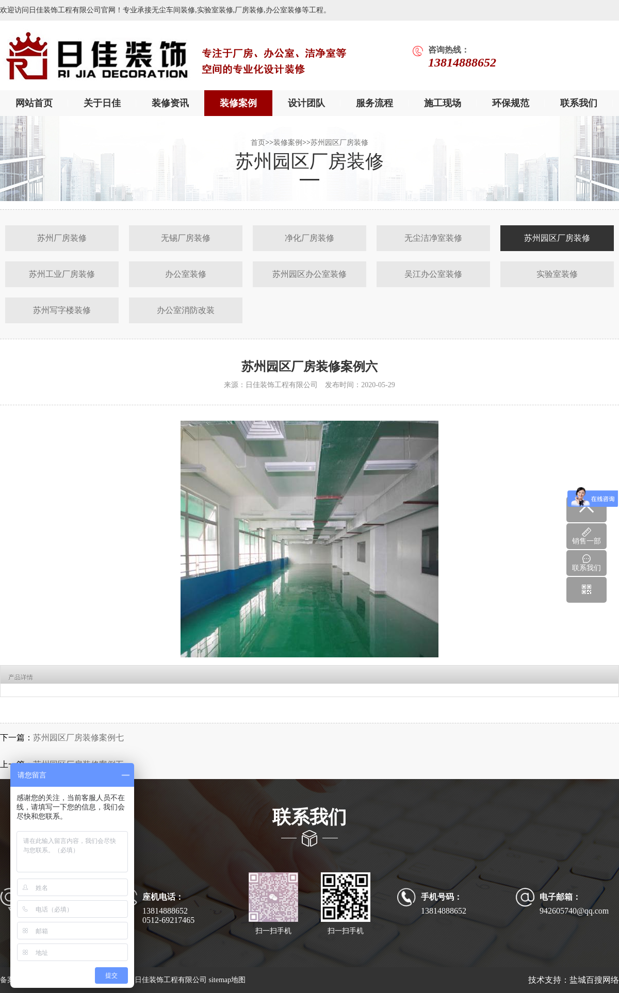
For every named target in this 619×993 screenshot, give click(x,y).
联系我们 (578, 103)
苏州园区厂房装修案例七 (78, 737)
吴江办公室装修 (433, 274)
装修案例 (238, 103)
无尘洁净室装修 (433, 238)
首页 (258, 142)
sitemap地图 (227, 980)
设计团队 (306, 103)
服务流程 (374, 103)
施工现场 (442, 103)
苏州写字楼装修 (62, 310)
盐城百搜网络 (594, 979)
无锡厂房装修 (185, 238)
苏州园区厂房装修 (339, 142)
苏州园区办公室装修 (309, 274)
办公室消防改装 (186, 310)
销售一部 (586, 536)
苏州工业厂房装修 (62, 274)
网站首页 (34, 103)
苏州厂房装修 (62, 238)
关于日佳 (102, 103)
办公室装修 (185, 274)
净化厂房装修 (309, 238)
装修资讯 (170, 103)
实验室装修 (557, 274)
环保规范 (510, 103)
